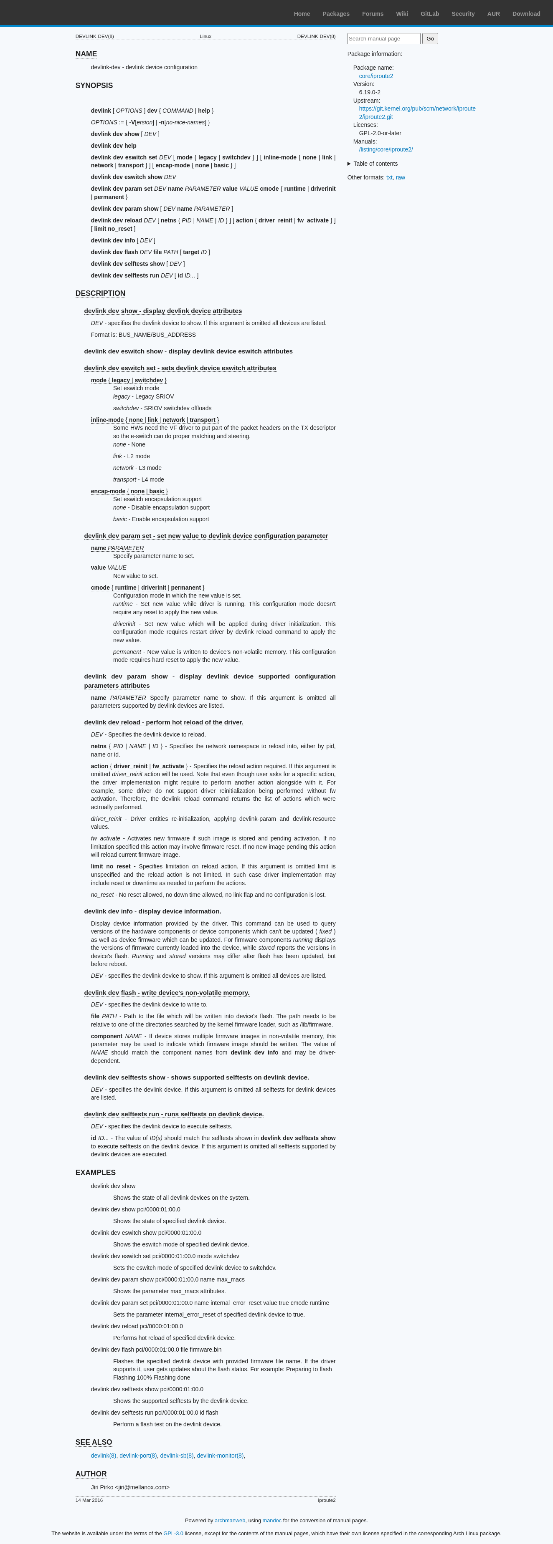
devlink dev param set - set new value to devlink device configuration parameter (206, 535)
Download (526, 13)
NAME (86, 54)
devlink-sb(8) (177, 1455)
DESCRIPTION (101, 293)
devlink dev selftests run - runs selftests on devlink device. (174, 1114)
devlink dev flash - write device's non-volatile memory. (167, 992)
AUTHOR (91, 1474)
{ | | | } (155, 419)
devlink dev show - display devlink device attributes (163, 310)
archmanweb (230, 1520)
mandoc (272, 1520)
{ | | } (148, 587)
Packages (336, 13)
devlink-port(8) (138, 1455)
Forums (372, 13)
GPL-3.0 (173, 1533)
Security (463, 13)
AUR (493, 13)
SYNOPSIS (94, 85)
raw (401, 177)
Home (302, 13)
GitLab (430, 13)
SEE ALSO (94, 1442)
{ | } (129, 380)
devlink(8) (104, 1455)
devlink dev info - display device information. (152, 911)
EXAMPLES (96, 1172)
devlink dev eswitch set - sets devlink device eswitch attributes (180, 367)
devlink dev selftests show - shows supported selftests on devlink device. (196, 1077)
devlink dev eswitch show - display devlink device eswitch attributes (188, 351)
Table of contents (376, 163)
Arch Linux (46, 12)
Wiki (402, 13)
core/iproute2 (376, 76)
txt (389, 177)
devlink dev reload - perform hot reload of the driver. (164, 722)
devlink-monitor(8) (220, 1455)
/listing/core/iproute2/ (386, 149)
